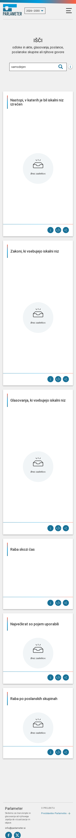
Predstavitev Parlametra (53, 813)
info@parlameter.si (15, 828)
